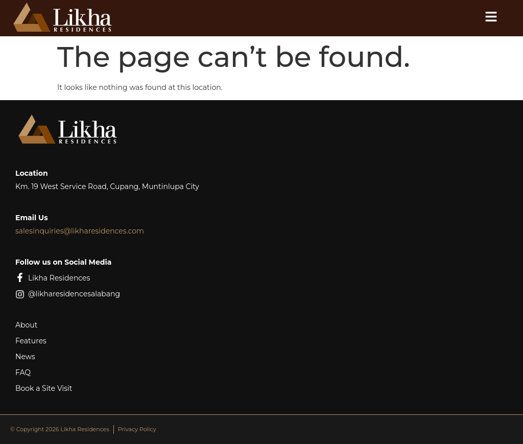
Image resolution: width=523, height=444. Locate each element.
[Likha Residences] (20, 277)
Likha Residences (59, 278)
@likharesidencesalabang (74, 293)
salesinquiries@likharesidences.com (79, 231)
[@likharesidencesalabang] (20, 294)
